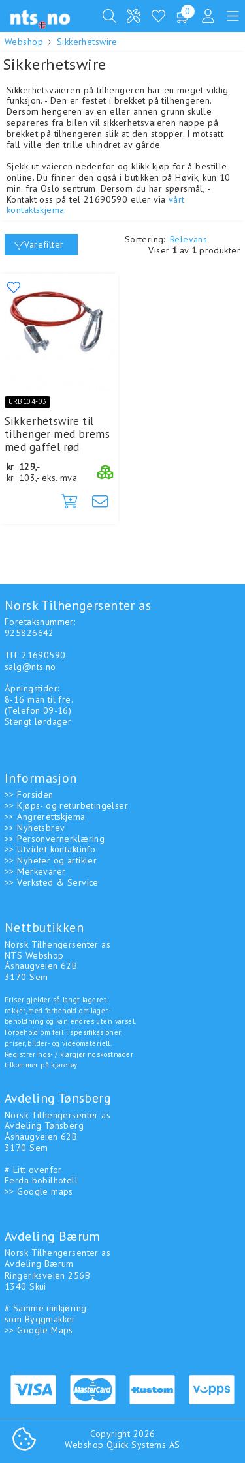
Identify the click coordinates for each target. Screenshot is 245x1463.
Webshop (24, 42)
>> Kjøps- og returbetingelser (66, 805)
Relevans (188, 239)
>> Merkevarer (35, 871)
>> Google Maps (39, 1330)
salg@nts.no (30, 667)
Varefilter (39, 244)
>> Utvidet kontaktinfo (50, 849)
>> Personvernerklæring (55, 839)
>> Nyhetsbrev (35, 827)
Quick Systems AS (143, 1445)
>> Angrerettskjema (45, 816)
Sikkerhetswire (87, 42)
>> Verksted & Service (52, 882)
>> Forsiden (29, 794)
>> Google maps (39, 1191)
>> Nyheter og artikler (51, 860)
